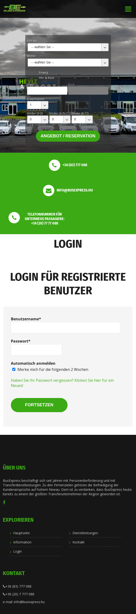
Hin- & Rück (46, 78)
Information (22, 542)
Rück (71, 85)
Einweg (43, 73)
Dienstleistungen (85, 533)
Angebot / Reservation (68, 136)
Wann (31, 85)
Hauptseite (21, 533)
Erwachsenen (36, 99)
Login (17, 551)
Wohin (31, 56)
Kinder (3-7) (57, 113)
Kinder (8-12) (80, 113)
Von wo (32, 41)
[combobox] (68, 47)
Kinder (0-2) (34, 113)
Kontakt (78, 542)
